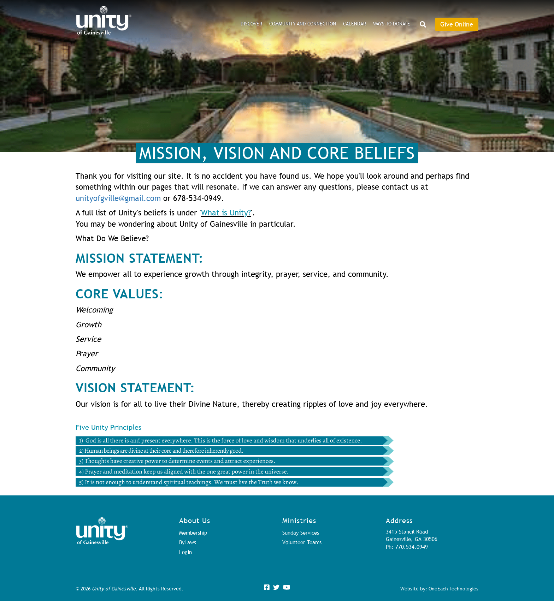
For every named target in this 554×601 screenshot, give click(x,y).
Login (185, 551)
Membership (193, 532)
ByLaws (187, 542)
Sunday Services (300, 532)
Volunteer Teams (302, 542)
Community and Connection (302, 23)
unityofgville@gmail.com (118, 198)
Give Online (456, 24)
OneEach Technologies (453, 588)
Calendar (354, 23)
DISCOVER (251, 23)
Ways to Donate (391, 23)
